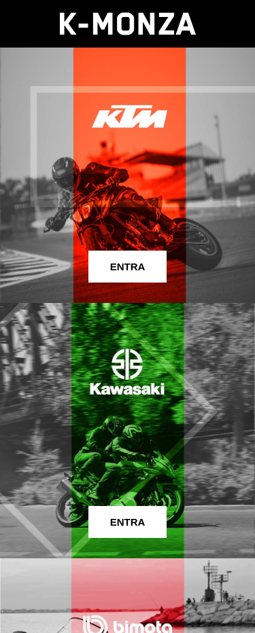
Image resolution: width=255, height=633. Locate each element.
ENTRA (128, 266)
